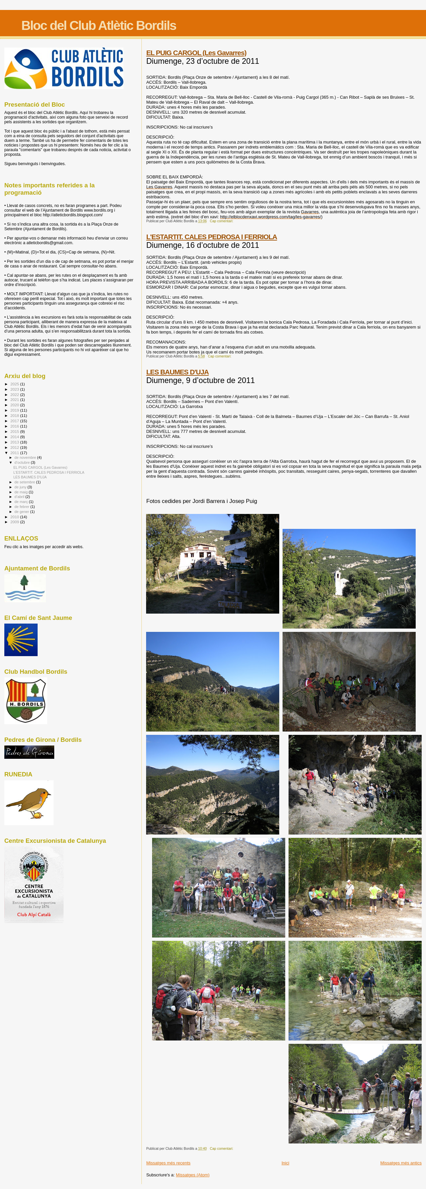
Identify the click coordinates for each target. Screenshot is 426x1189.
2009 (15, 522)
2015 (15, 431)
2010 (15, 517)
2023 (15, 389)
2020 (15, 405)
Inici (285, 1162)
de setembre (25, 482)
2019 (15, 410)
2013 (15, 442)
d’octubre (23, 462)
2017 (15, 421)
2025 (15, 384)
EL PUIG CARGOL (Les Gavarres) (196, 52)
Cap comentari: (222, 221)
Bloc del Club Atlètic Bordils (98, 25)
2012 (15, 447)
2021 (15, 399)
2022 (15, 394)
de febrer (23, 507)
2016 (15, 426)
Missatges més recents (168, 1162)
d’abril (20, 497)
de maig (22, 492)
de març (22, 502)
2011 (15, 452)
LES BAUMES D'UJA (177, 372)
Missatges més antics (401, 1162)
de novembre (26, 457)
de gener (22, 512)
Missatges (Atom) (193, 1174)
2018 (15, 415)
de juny (21, 487)
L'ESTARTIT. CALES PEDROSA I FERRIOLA (211, 237)
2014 (15, 437)
